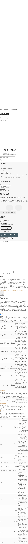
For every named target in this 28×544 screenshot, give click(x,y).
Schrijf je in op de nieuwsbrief (8, 177)
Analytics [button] (2, 376)
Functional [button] (2, 356)
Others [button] (1, 526)
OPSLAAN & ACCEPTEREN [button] (5, 535)
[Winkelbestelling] (7, 83)
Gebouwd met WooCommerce (12, 204)
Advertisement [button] (3, 518)
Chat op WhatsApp (10, 200)
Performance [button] (3, 369)
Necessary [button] (2, 279)
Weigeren (21, 255)
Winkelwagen (6, 239)
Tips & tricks (2, 154)
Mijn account (6, 207)
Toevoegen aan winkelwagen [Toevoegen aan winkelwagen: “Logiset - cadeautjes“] (9, 120)
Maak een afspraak (6, 193)
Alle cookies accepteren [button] (13, 255)
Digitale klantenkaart (4, 156)
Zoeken (4, 208)
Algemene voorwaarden (5, 150)
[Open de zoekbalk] (3, 235)
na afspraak (9, 134)
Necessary (4, 280)
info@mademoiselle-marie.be (6, 190)
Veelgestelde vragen (4, 153)
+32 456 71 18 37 (6, 196)
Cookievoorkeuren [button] (4, 255)
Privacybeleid (3, 151)
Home (1, 75)
